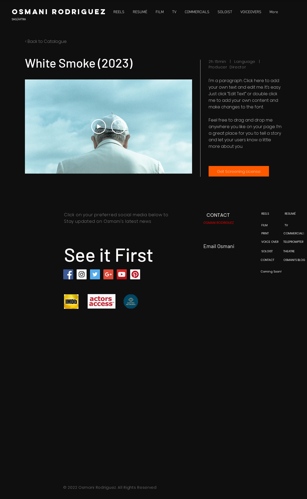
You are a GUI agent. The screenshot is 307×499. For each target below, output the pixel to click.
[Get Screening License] (239, 171)
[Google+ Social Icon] (108, 274)
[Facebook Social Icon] (68, 274)
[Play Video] (98, 126)
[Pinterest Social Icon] (135, 274)
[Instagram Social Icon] (82, 274)
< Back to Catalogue (46, 41)
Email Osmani (218, 246)
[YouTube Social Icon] (122, 274)
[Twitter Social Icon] (95, 274)
